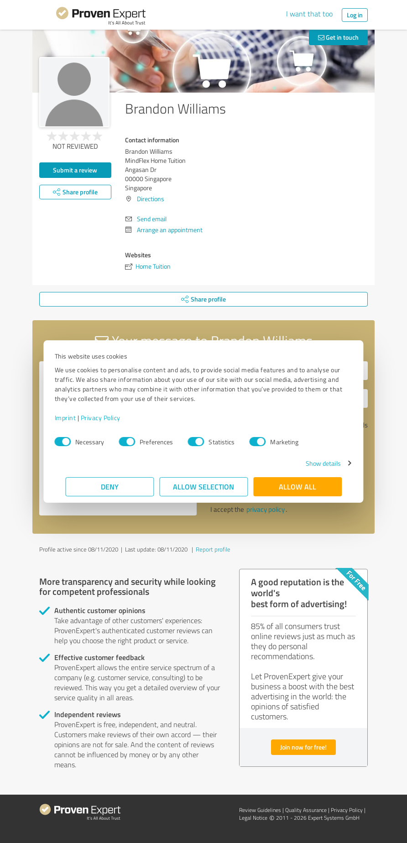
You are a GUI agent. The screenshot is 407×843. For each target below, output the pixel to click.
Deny (110, 486)
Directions (150, 198)
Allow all (297, 486)
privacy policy (265, 509)
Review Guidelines (260, 810)
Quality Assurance (306, 810)
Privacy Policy (111, 417)
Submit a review (75, 170)
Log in (355, 14)
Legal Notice (253, 818)
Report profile (213, 549)
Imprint (76, 417)
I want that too (309, 14)
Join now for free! (303, 747)
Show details (312, 463)
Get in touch (338, 37)
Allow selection (203, 486)
